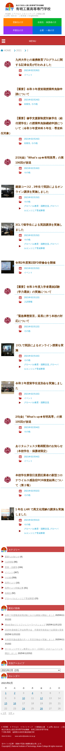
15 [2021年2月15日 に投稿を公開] (5, 703)
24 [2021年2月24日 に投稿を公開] (23, 708)
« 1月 (3, 713)
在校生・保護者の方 (47, 22)
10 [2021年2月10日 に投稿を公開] (23, 698)
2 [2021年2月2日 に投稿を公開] (14, 693)
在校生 (27, 104)
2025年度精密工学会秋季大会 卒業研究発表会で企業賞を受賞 (34, 630)
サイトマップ (29, 14)
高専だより (10, 583)
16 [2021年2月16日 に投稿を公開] (14, 703)
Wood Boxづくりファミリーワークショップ (25, 625)
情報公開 (41, 14)
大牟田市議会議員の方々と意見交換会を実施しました (30, 639)
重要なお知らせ (12, 557)
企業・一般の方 (47, 30)
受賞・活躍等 (11, 567)
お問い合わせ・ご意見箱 (15, 16)
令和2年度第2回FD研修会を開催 (35, 262)
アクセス (17, 14)
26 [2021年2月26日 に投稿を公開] (41, 708)
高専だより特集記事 (14, 588)
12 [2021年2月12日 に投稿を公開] (41, 698)
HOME (8, 14)
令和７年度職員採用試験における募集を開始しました (30, 615)
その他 (34, 104)
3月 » (11, 713)
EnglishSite (33, 16)
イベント (28, 75)
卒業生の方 (18, 30)
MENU (32, 41)
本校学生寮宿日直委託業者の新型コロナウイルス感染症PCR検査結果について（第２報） (39, 480)
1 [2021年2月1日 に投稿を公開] (5, 693)
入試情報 (28, 302)
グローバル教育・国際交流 (36, 206)
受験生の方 (18, 22)
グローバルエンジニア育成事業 (19, 598)
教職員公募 (40, 727)
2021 (19, 50)
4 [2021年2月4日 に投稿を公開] (32, 693)
